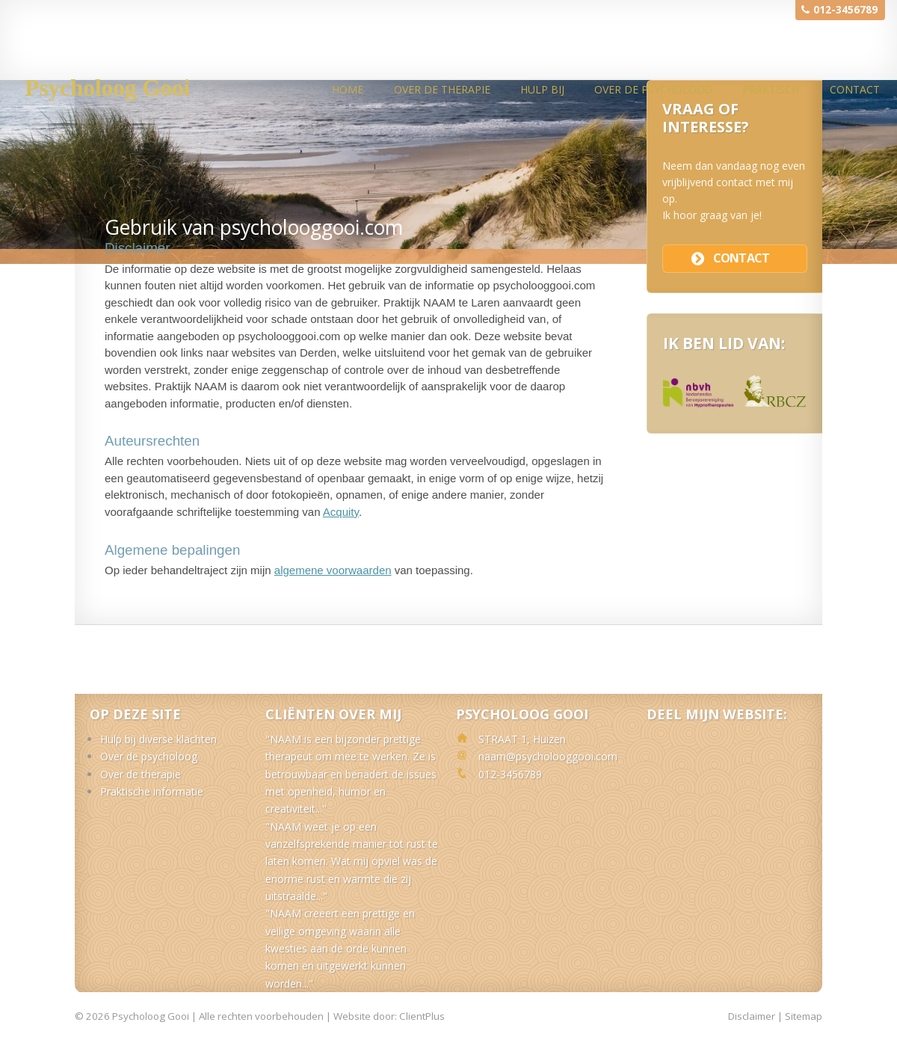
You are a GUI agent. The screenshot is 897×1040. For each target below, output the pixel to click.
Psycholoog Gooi (107, 88)
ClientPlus (422, 1016)
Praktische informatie (151, 791)
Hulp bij (542, 89)
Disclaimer (751, 1016)
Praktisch (770, 89)
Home (347, 89)
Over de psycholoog (653, 89)
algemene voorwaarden (333, 570)
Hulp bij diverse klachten (158, 739)
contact (741, 258)
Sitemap (803, 1016)
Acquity (341, 511)
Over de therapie (442, 89)
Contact (855, 89)
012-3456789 (845, 9)
